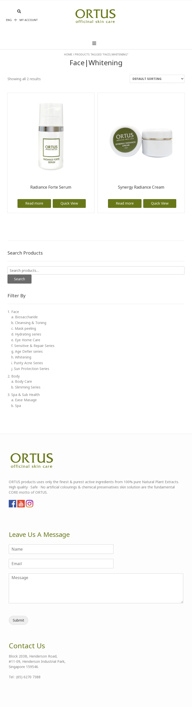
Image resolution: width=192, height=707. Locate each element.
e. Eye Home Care (25, 340)
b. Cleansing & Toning (28, 322)
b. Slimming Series (25, 387)
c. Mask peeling (23, 328)
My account (29, 20)
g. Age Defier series (27, 351)
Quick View (69, 203)
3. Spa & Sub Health (24, 394)
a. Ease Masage (24, 399)
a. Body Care (21, 381)
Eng (9, 20)
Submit (18, 620)
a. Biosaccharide (24, 317)
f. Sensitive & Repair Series (32, 345)
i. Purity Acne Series (27, 362)
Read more (34, 203)
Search (19, 279)
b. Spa (16, 405)
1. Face (13, 311)
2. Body (14, 376)
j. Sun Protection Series (30, 368)
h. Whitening (21, 357)
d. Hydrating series (26, 334)
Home (68, 54)
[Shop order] (157, 79)
